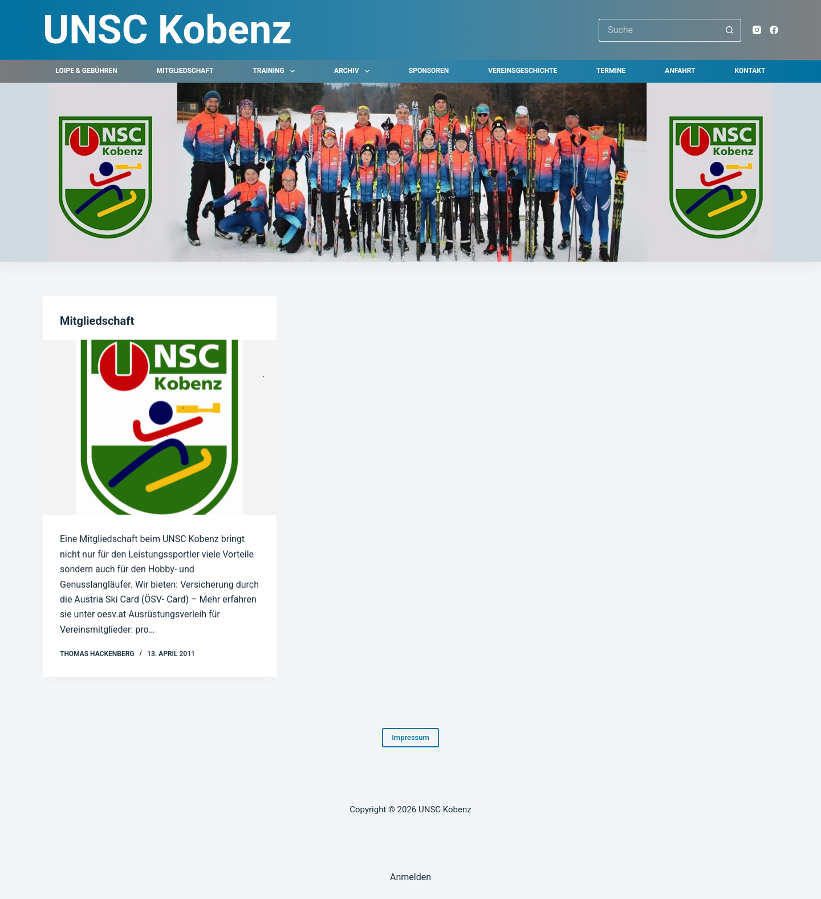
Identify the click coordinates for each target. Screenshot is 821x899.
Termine (610, 71)
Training (276, 71)
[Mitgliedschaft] (160, 428)
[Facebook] (774, 30)
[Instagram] (757, 30)
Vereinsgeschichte (522, 71)
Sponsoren (429, 71)
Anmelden (410, 877)
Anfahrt (680, 71)
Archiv (354, 71)
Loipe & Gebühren (86, 71)
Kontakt (749, 71)
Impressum (410, 737)
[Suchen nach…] (658, 30)
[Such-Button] (729, 30)
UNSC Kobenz (167, 29)
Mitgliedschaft (185, 71)
